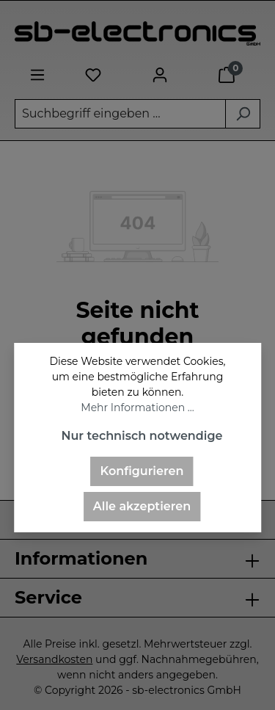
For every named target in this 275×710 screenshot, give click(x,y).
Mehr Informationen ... (137, 407)
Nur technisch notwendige (141, 436)
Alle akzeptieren (142, 506)
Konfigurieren (142, 471)
